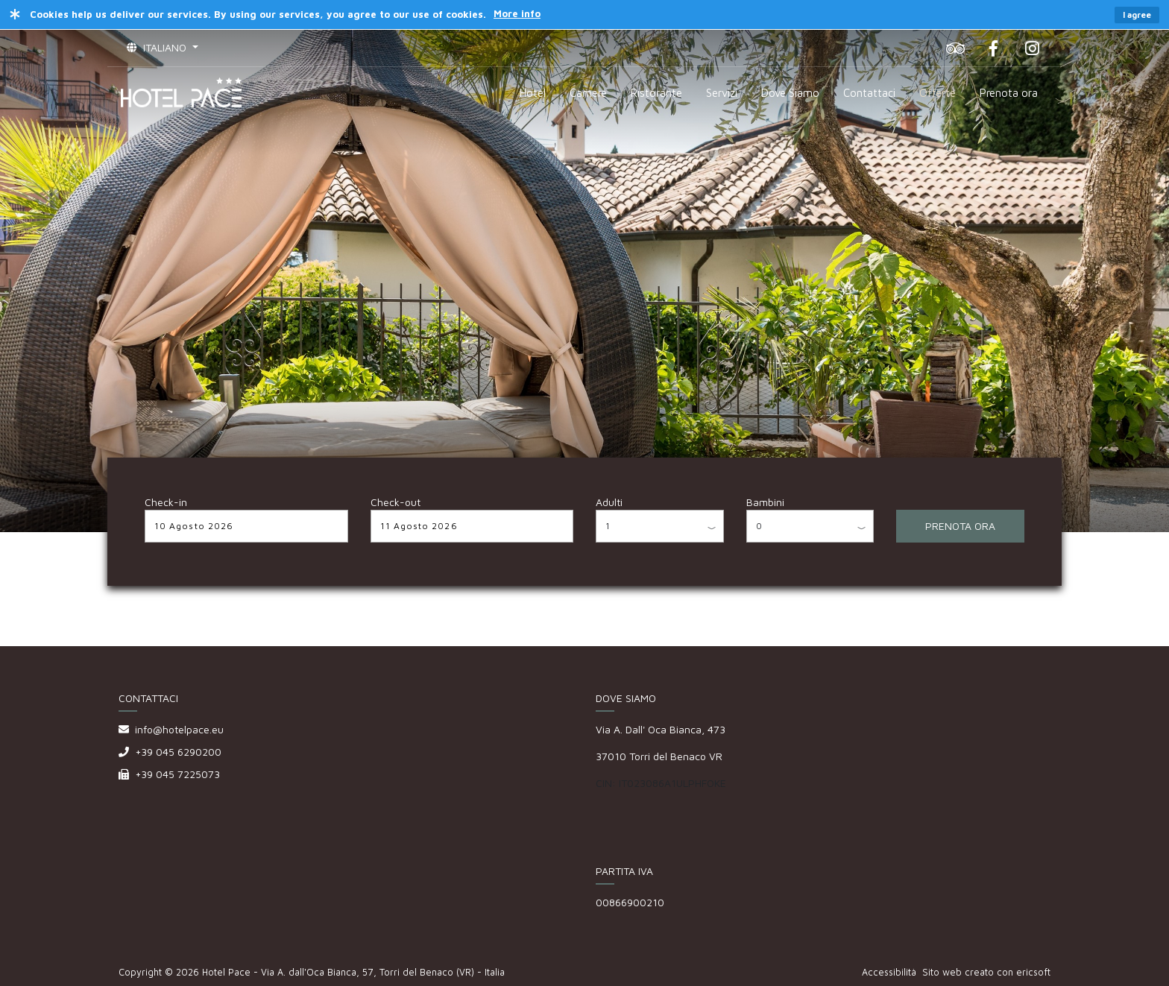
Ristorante (656, 92)
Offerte (937, 92)
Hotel (533, 92)
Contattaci (869, 92)
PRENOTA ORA (960, 525)
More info (517, 13)
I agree (1137, 14)
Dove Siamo (790, 92)
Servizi (721, 92)
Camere (588, 92)
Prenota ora (1009, 92)
